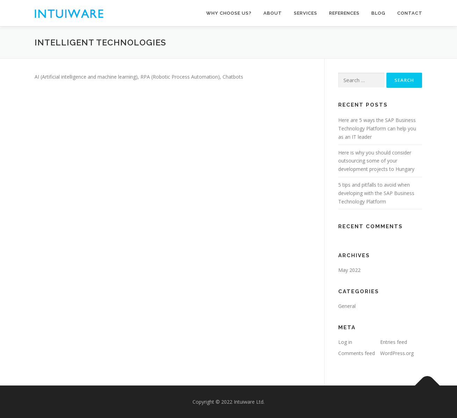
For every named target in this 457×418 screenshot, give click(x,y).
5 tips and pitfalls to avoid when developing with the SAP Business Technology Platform (376, 193)
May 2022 (349, 270)
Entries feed (393, 342)
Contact (409, 13)
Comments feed (356, 353)
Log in (345, 342)
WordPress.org (397, 353)
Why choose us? (229, 13)
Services (305, 13)
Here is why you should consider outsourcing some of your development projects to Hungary (376, 161)
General (347, 306)
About (272, 13)
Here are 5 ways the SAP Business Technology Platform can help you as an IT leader (377, 128)
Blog (378, 13)
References (344, 13)
